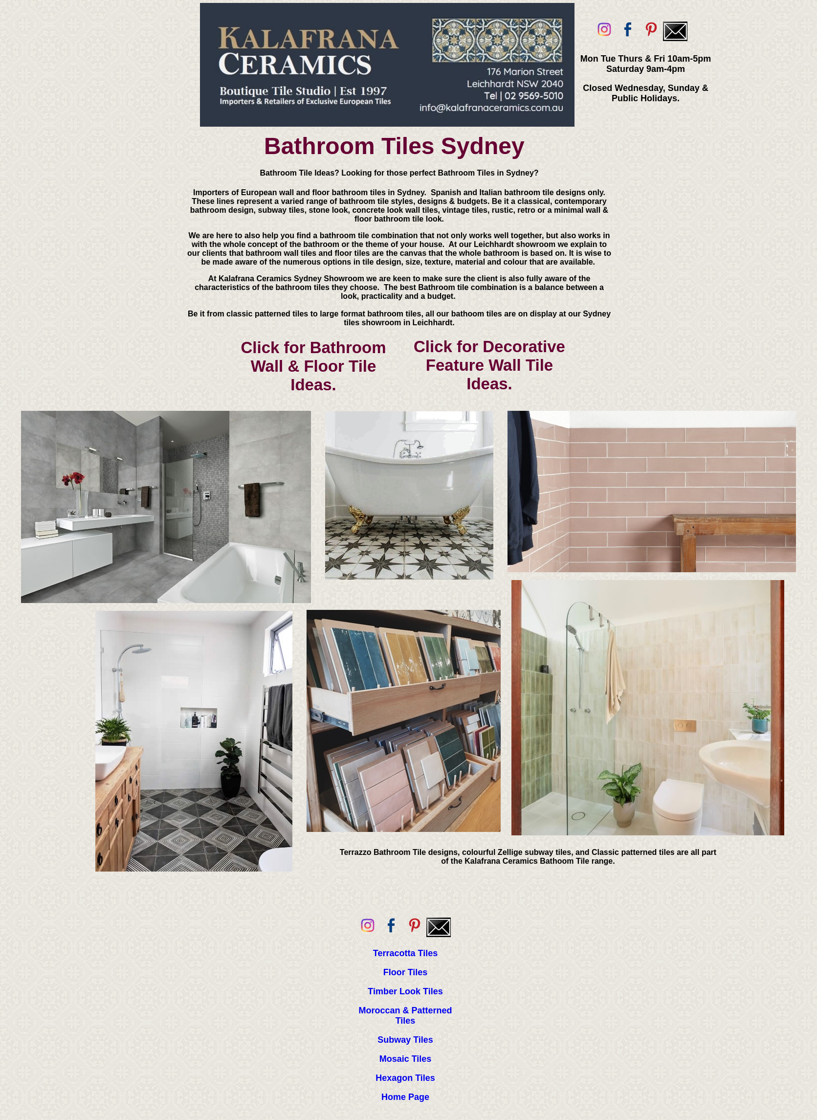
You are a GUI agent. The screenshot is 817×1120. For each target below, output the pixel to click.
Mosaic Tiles (405, 1059)
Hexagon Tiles (405, 1078)
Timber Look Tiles (405, 991)
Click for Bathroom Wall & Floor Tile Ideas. (313, 366)
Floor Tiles (405, 972)
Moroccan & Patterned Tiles (405, 1016)
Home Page (405, 1097)
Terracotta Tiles (405, 953)
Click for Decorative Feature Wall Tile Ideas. (489, 365)
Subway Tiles (405, 1040)
